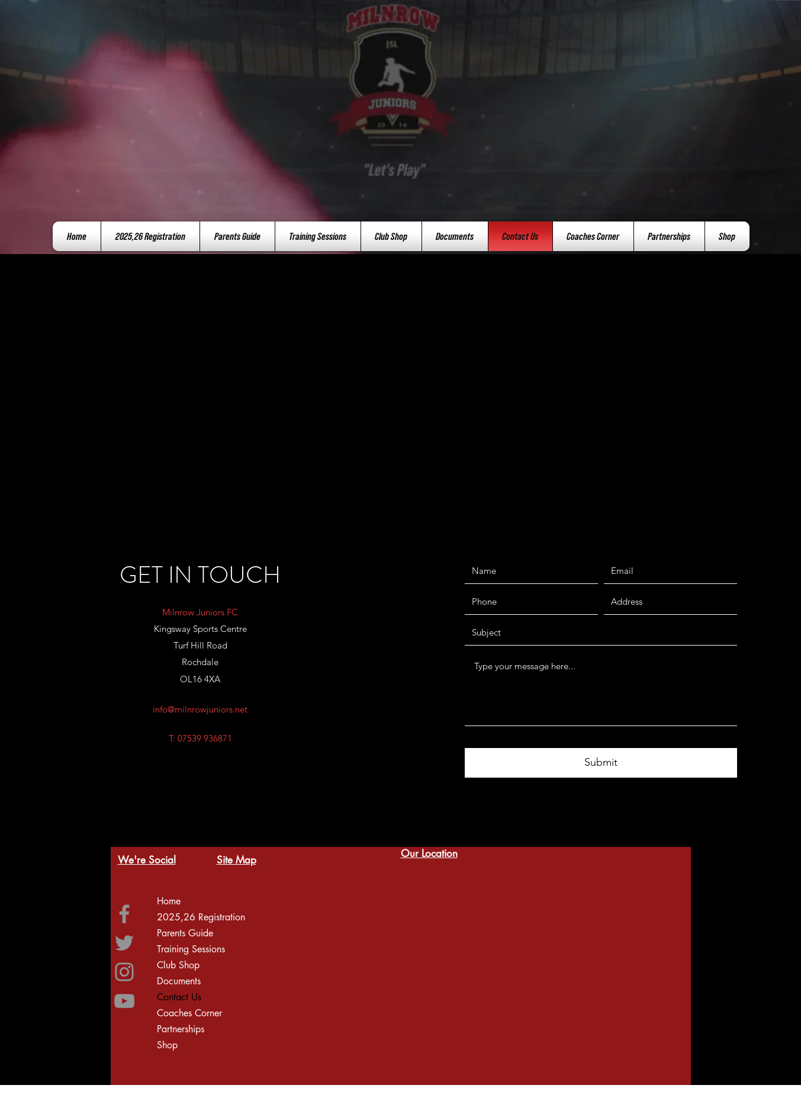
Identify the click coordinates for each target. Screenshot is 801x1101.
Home (169, 901)
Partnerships (180, 1029)
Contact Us (179, 997)
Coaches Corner (189, 1013)
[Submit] (601, 763)
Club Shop (178, 965)
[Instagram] (124, 971)
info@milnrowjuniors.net (200, 709)
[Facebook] (124, 913)
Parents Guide (185, 933)
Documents (179, 981)
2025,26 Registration (201, 917)
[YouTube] (124, 1000)
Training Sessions (191, 949)
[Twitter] (124, 942)
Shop (167, 1045)
